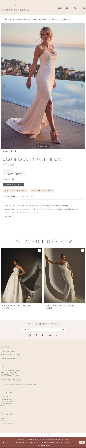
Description (11, 197)
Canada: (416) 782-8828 (8, 351)
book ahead (33, 384)
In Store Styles (60, 19)
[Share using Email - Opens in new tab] (15, 151)
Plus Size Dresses (6, 399)
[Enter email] (43, 329)
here (47, 445)
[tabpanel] (43, 86)
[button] (60, 7)
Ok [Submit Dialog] (82, 442)
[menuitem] (60, 7)
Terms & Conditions (7, 423)
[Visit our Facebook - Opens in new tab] (36, 336)
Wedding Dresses (6, 397)
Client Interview (6, 404)
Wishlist (3, 418)
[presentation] (21, 275)
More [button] (8, 217)
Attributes (28, 197)
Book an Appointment (15, 191)
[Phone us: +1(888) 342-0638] (75, 7)
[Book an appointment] (68, 7)
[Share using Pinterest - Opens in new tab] (11, 151)
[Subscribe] (62, 329)
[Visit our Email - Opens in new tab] (50, 336)
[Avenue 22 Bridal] (15, 7)
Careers (3, 406)
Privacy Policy (5, 421)
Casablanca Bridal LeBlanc (31, 19)
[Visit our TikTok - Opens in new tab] (56, 336)
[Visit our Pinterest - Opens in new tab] (42, 336)
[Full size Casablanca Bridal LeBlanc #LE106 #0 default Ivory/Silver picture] (43, 86)
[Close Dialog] (3, 442)
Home (8, 19)
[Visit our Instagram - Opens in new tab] (30, 335)
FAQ (2, 425)
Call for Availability (42, 191)
